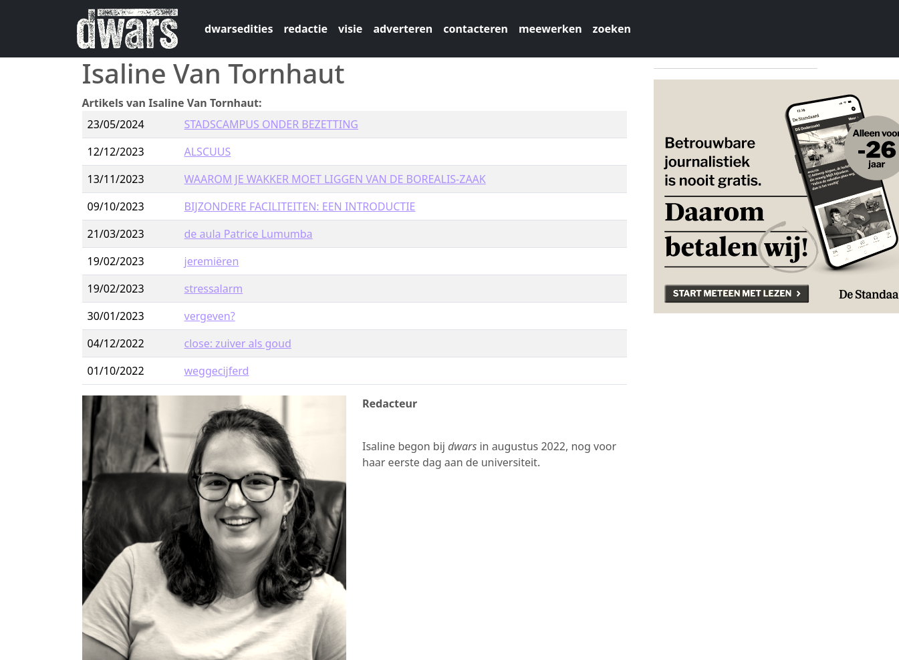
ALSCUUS (207, 151)
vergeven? (209, 316)
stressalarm (213, 288)
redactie (305, 28)
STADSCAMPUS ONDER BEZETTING (271, 124)
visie (350, 28)
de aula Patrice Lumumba (248, 233)
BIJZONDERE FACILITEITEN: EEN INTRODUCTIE (300, 206)
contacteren (475, 28)
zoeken (612, 28)
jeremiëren (211, 261)
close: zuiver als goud (237, 343)
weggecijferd (216, 370)
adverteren (402, 28)
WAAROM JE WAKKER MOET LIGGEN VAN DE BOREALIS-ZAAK (335, 179)
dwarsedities (239, 28)
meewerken (550, 28)
